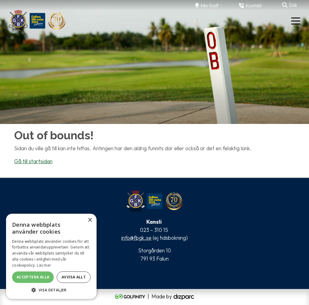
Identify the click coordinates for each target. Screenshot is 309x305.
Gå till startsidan (33, 161)
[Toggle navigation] (295, 20)
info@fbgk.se (136, 237)
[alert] (51, 256)
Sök (289, 5)
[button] (51, 290)
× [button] (90, 220)
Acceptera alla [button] (33, 277)
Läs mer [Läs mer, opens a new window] (44, 265)
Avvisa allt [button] (74, 277)
